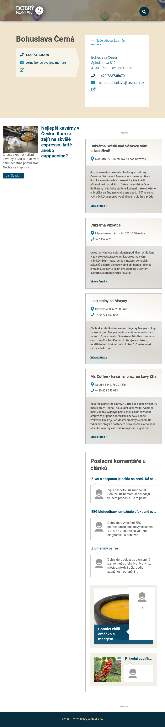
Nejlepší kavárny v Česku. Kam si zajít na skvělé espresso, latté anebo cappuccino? (60, 142)
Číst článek (12, 175)
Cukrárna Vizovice (105, 225)
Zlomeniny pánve (104, 548)
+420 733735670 (37, 55)
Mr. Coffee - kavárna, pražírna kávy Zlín (123, 376)
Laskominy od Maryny (108, 300)
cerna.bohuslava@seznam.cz (46, 62)
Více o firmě (97, 205)
